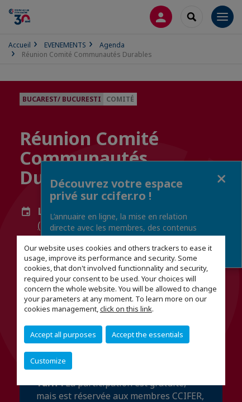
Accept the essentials (147, 334)
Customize (48, 361)
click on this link (126, 309)
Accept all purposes (63, 334)
